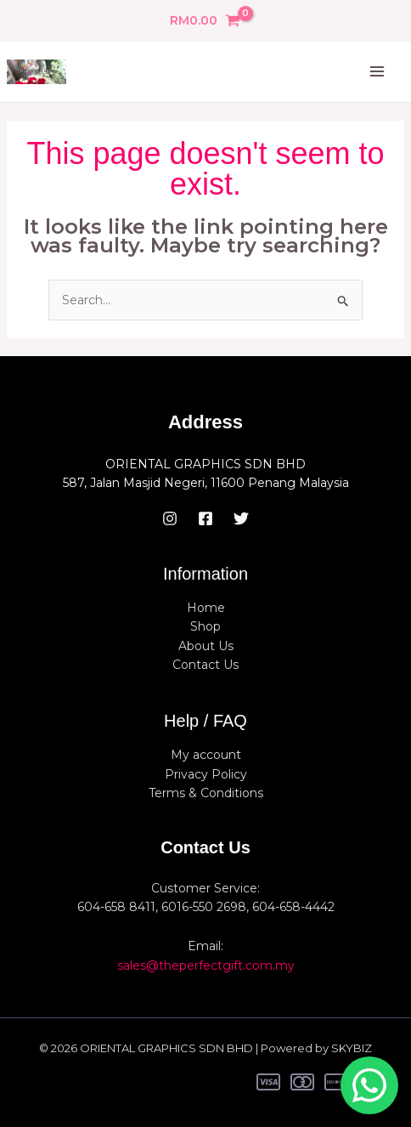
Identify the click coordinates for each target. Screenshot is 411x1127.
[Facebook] (205, 518)
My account (206, 754)
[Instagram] (169, 518)
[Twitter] (241, 518)
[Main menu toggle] (377, 72)
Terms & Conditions (206, 793)
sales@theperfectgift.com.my (206, 965)
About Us (206, 646)
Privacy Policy (206, 774)
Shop (205, 626)
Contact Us (205, 664)
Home (206, 607)
